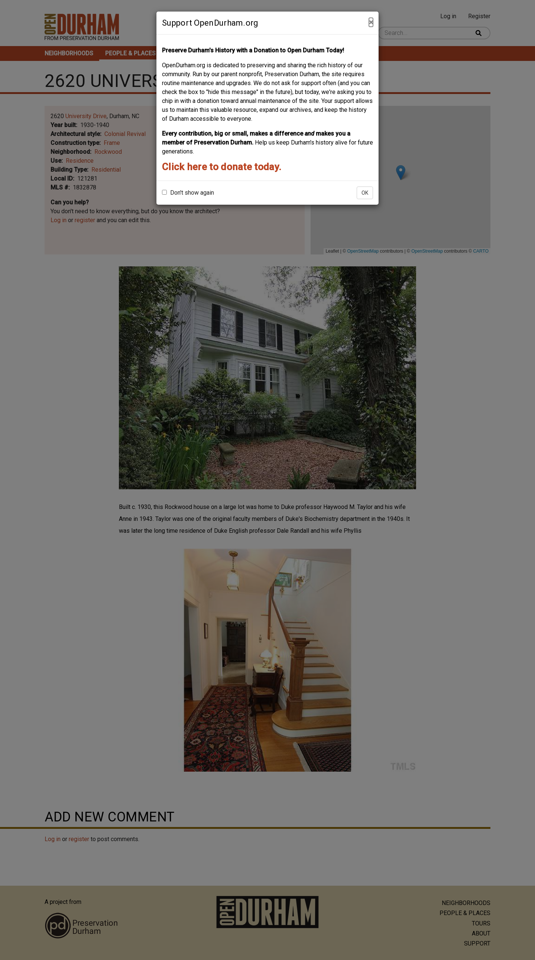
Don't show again (188, 192)
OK (364, 193)
